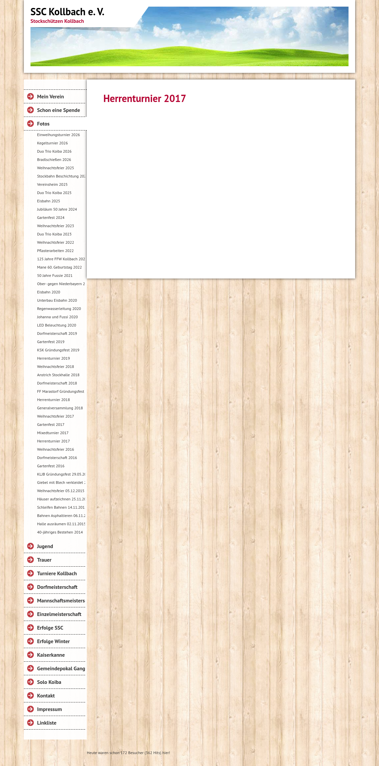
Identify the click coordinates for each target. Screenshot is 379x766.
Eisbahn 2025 (48, 200)
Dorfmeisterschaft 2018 (57, 383)
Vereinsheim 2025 (52, 184)
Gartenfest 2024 (51, 217)
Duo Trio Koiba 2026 (54, 151)
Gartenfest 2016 (51, 465)
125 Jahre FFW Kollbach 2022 (61, 258)
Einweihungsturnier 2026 (58, 134)
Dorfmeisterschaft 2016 (57, 457)
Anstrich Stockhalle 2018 (58, 374)
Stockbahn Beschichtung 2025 (61, 176)
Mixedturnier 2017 (53, 432)
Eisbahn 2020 (48, 291)
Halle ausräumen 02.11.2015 (61, 523)
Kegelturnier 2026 (52, 142)
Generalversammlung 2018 (60, 407)
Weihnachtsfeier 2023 (55, 225)
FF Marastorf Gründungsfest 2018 (61, 391)
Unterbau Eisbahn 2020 (57, 300)
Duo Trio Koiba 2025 (54, 192)
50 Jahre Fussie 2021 (55, 275)
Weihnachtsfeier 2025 (55, 167)
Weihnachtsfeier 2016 (55, 449)
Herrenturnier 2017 (53, 440)
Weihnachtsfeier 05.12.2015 (60, 490)
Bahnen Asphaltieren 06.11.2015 (61, 515)
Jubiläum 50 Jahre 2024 (57, 209)
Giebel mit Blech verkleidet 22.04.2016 (61, 482)
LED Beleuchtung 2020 (56, 325)
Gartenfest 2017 (51, 424)
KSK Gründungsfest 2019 (58, 349)
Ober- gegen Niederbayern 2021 (61, 283)
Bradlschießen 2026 (54, 159)
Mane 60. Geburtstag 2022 (59, 267)
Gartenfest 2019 (51, 341)
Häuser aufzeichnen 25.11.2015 (61, 498)
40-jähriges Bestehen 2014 (60, 532)
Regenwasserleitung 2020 (59, 308)
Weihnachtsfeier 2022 (55, 242)
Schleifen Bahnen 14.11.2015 (61, 507)
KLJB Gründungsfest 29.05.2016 (61, 474)
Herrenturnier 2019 (53, 358)
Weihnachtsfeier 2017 (55, 416)
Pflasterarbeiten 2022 (55, 250)
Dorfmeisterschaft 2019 (57, 333)
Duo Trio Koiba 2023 (54, 233)
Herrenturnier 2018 (53, 399)
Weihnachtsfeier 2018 (55, 366)
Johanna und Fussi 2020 (57, 316)
